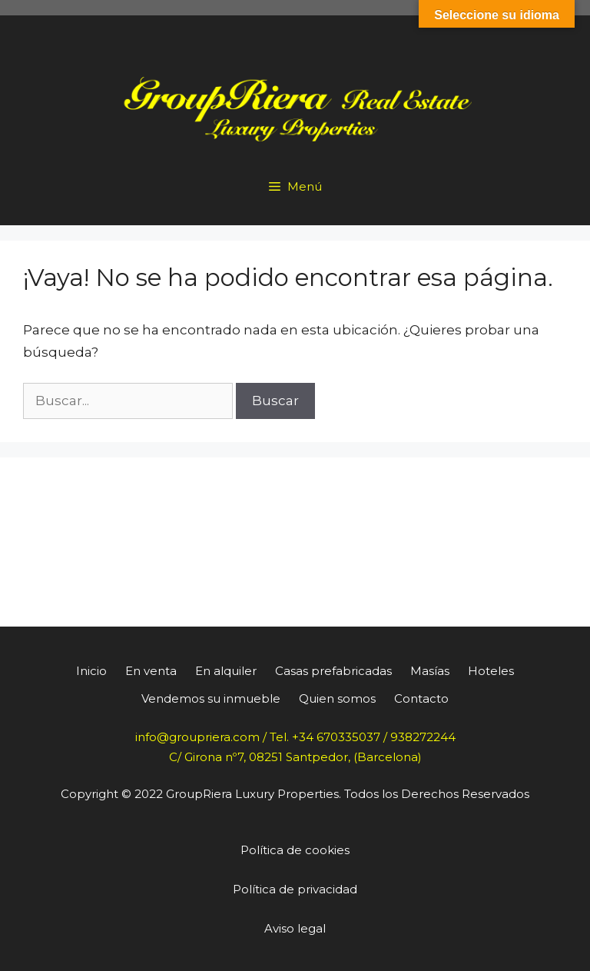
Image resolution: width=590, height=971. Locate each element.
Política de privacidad (295, 889)
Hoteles (491, 670)
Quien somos (337, 698)
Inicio (91, 670)
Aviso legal (295, 928)
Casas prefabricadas (333, 670)
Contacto (421, 698)
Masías (429, 670)
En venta (151, 670)
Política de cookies (295, 850)
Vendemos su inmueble (210, 698)
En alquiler (226, 670)
